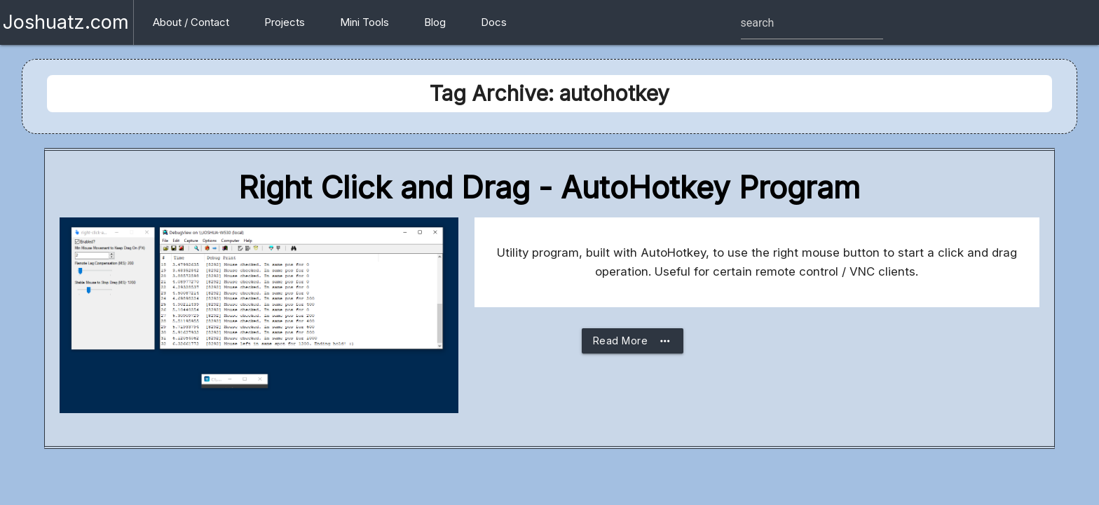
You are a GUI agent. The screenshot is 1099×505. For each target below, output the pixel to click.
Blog (435, 22)
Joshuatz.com (66, 22)
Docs (494, 22)
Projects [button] (284, 22)
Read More (633, 341)
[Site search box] (812, 23)
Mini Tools (364, 22)
